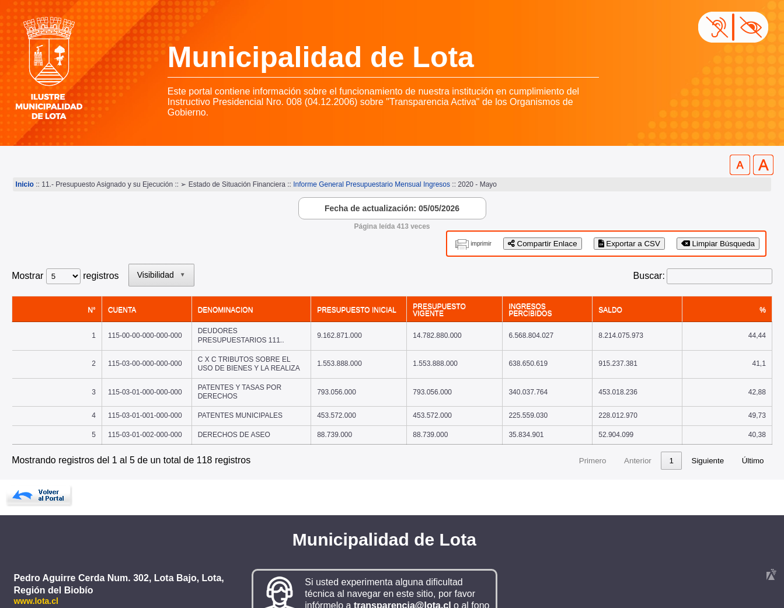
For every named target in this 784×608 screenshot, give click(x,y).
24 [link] (669, 426)
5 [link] (617, 426)
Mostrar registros (65, 276)
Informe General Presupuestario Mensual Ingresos (371, 184)
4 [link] (595, 426)
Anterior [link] (494, 426)
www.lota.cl (35, 566)
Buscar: (649, 276)
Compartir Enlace (542, 243)
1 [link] (528, 426)
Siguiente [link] (708, 426)
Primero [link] (449, 426)
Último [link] (753, 426)
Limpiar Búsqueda (718, 243)
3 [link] (572, 426)
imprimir (481, 243)
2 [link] (550, 426)
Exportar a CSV (629, 243)
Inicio (25, 184)
